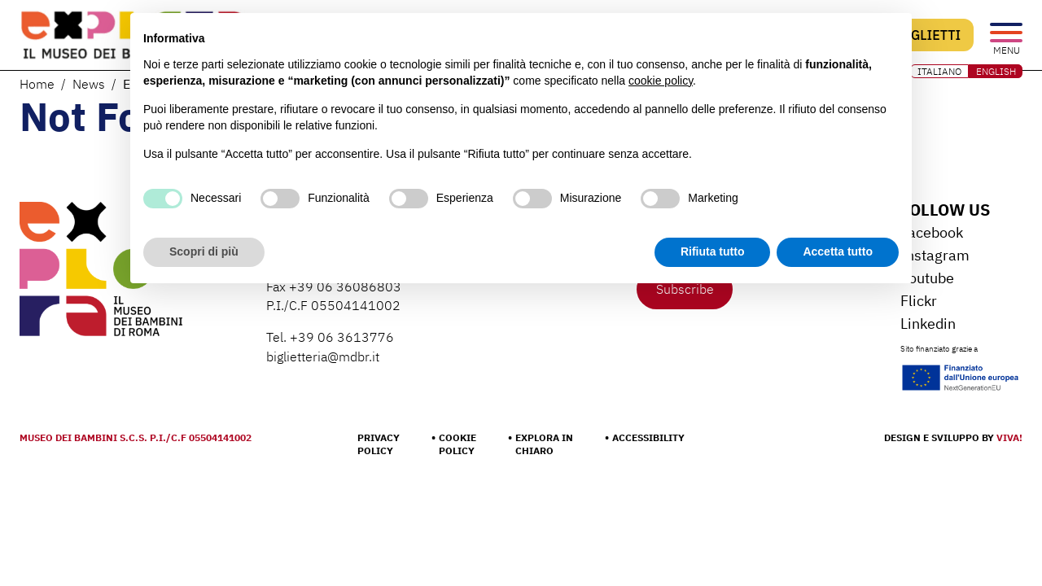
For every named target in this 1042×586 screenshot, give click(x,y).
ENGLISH (996, 71)
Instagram (935, 255)
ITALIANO (939, 71)
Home (37, 84)
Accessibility (648, 437)
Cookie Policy (457, 444)
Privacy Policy (378, 444)
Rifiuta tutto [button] (713, 251)
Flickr (918, 300)
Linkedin (928, 323)
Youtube (927, 278)
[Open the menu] (1006, 34)
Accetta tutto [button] (838, 251)
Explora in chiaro (544, 444)
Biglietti (929, 35)
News (88, 84)
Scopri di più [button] (204, 251)
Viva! (1009, 437)
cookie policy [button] (660, 80)
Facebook (931, 232)
